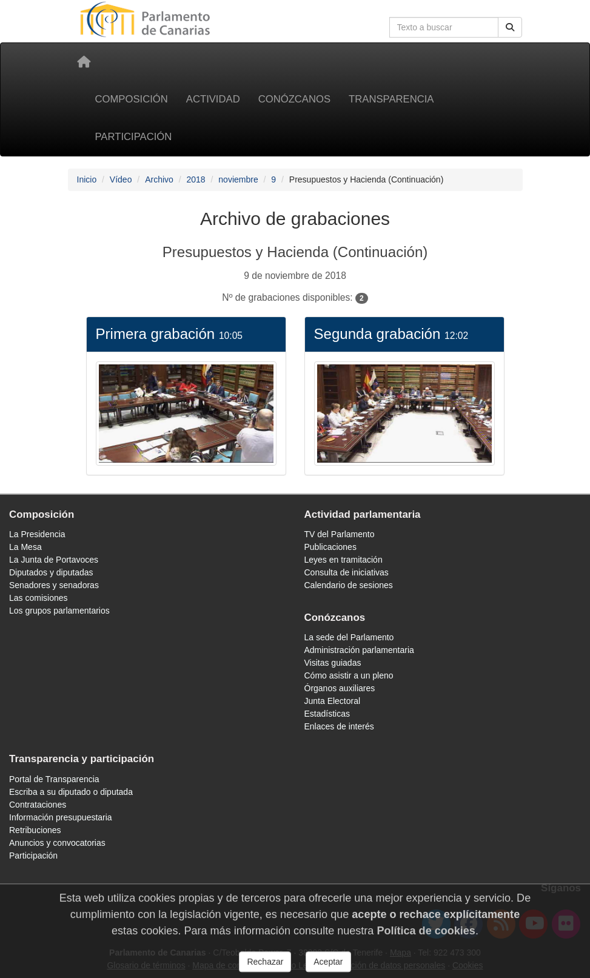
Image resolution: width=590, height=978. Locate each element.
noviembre (238, 179)
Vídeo (121, 179)
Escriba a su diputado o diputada (71, 792)
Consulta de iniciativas (346, 572)
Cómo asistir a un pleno (349, 675)
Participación (133, 136)
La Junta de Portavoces (53, 559)
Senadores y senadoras (54, 585)
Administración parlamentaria (359, 650)
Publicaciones (330, 547)
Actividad (213, 99)
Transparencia (391, 99)
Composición (131, 99)
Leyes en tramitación (343, 559)
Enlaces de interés (339, 726)
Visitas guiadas (332, 663)
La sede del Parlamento (349, 637)
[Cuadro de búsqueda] (443, 27)
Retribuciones (35, 830)
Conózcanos (294, 99)
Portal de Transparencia (54, 779)
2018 (195, 179)
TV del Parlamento (339, 534)
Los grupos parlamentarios (59, 610)
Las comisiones (38, 598)
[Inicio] (83, 62)
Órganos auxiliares (339, 688)
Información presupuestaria (60, 817)
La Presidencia (37, 534)
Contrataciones (37, 804)
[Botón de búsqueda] (510, 27)
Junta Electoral (332, 701)
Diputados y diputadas (51, 572)
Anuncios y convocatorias (57, 843)
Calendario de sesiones (348, 585)
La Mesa (25, 547)
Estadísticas (327, 713)
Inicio (87, 179)
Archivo (159, 179)
